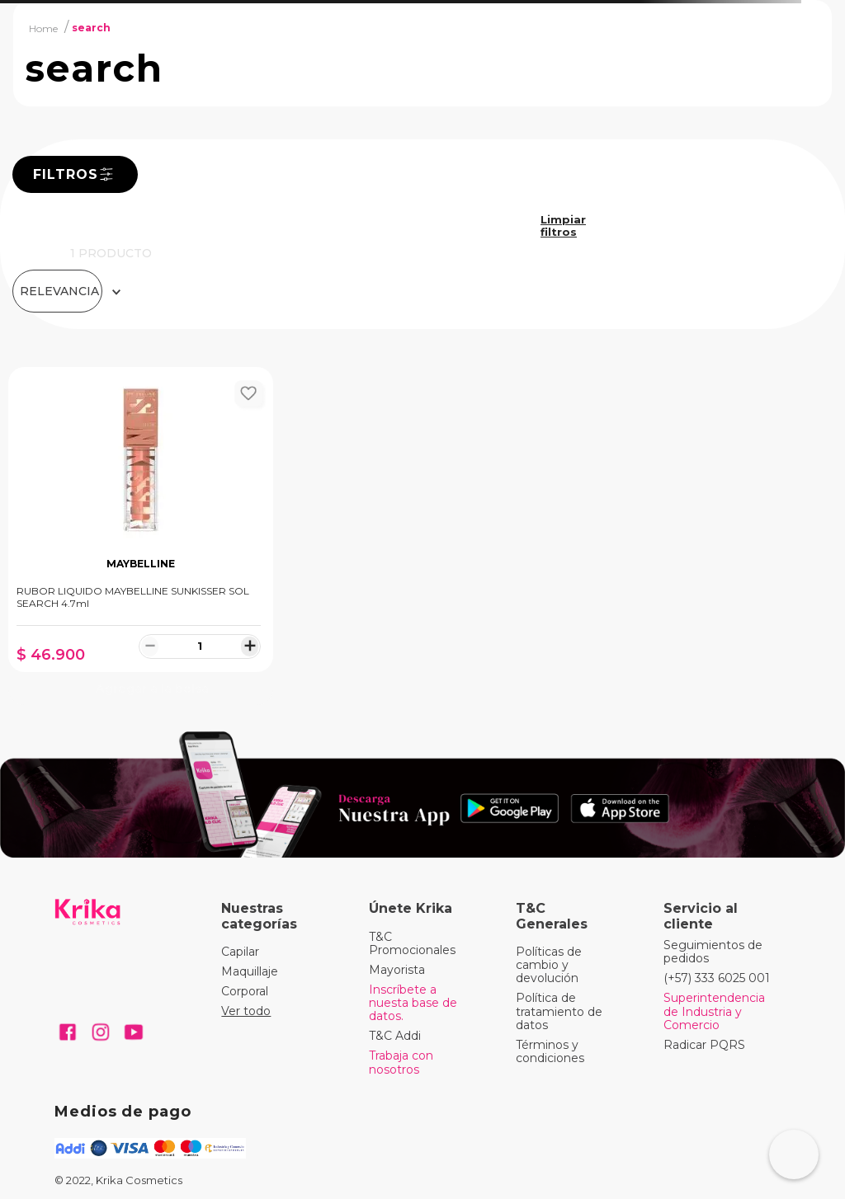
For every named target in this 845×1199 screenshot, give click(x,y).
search (91, 27)
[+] (249, 645)
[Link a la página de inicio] (43, 28)
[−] (149, 645)
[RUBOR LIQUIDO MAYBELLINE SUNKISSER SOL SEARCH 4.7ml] (140, 536)
